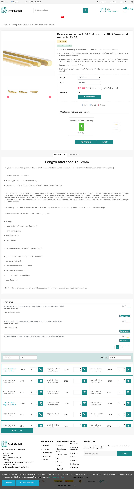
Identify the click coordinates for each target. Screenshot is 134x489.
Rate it (105, 142)
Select (113, 357)
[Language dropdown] (15, 2)
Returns (74, 453)
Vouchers (75, 468)
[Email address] (100, 453)
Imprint (59, 465)
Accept (9, 483)
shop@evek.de (24, 467)
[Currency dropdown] (4, 2)
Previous (113, 347)
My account (101, 2)
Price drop (46, 449)
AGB (58, 458)
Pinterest (102, 105)
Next (127, 347)
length (62, 78)
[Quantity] (89, 92)
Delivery (60, 445)
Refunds (75, 460)
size (61, 83)
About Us (113, 2)
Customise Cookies (27, 483)
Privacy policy (62, 455)
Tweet (93, 105)
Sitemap (46, 460)
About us (60, 462)
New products (47, 453)
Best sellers (47, 456)
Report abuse (124, 316)
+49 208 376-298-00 (26, 462)
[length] (89, 78)
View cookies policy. (56, 477)
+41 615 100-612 (10, 464)
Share (85, 105)
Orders (74, 457)
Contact (123, 2)
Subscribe (124, 453)
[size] (89, 83)
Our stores (46, 445)
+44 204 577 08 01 (33, 2)
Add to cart (40, 369)
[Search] (60, 10)
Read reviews (86, 142)
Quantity (63, 92)
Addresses (75, 464)
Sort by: (104, 358)
